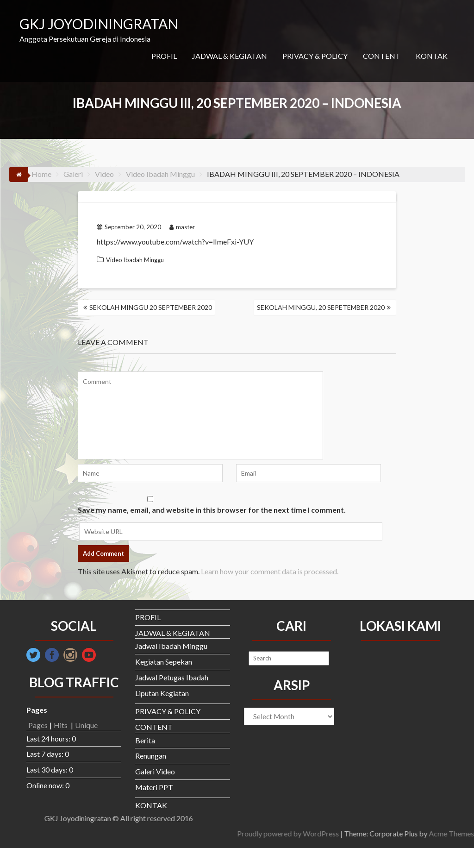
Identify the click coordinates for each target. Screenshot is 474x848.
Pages (38, 725)
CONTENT (381, 55)
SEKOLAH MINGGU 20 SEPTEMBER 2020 (150, 307)
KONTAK (432, 55)
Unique (86, 725)
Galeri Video (155, 771)
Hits (61, 725)
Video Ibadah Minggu (135, 260)
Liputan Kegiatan (162, 693)
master (182, 227)
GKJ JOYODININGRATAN (98, 23)
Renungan (150, 755)
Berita (145, 740)
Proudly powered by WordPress (411, 833)
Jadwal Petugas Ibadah (171, 677)
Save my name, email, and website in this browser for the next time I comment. (212, 509)
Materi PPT (154, 787)
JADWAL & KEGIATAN (229, 55)
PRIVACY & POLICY (315, 55)
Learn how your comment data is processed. (269, 571)
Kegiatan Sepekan (163, 661)
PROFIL (164, 55)
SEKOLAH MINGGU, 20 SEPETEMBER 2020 (321, 307)
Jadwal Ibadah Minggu (171, 645)
